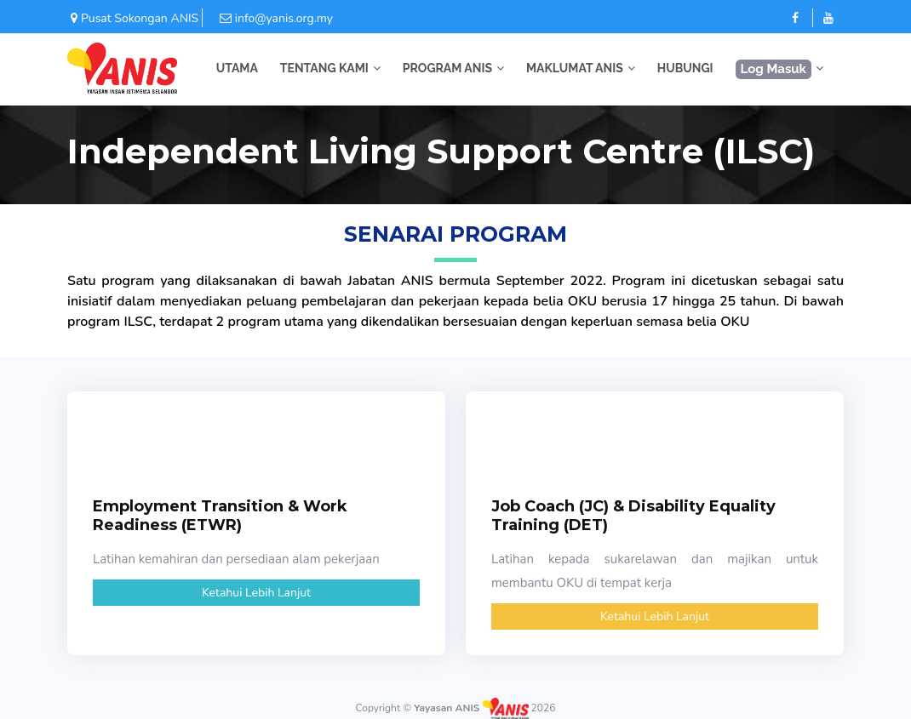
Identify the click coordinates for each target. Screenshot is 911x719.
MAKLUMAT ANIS (574, 68)
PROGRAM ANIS (447, 68)
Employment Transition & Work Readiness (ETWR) (220, 515)
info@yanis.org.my (267, 18)
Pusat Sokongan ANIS (132, 18)
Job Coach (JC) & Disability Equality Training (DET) (633, 515)
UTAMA (237, 68)
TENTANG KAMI (324, 68)
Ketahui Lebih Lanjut (256, 593)
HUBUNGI (685, 68)
